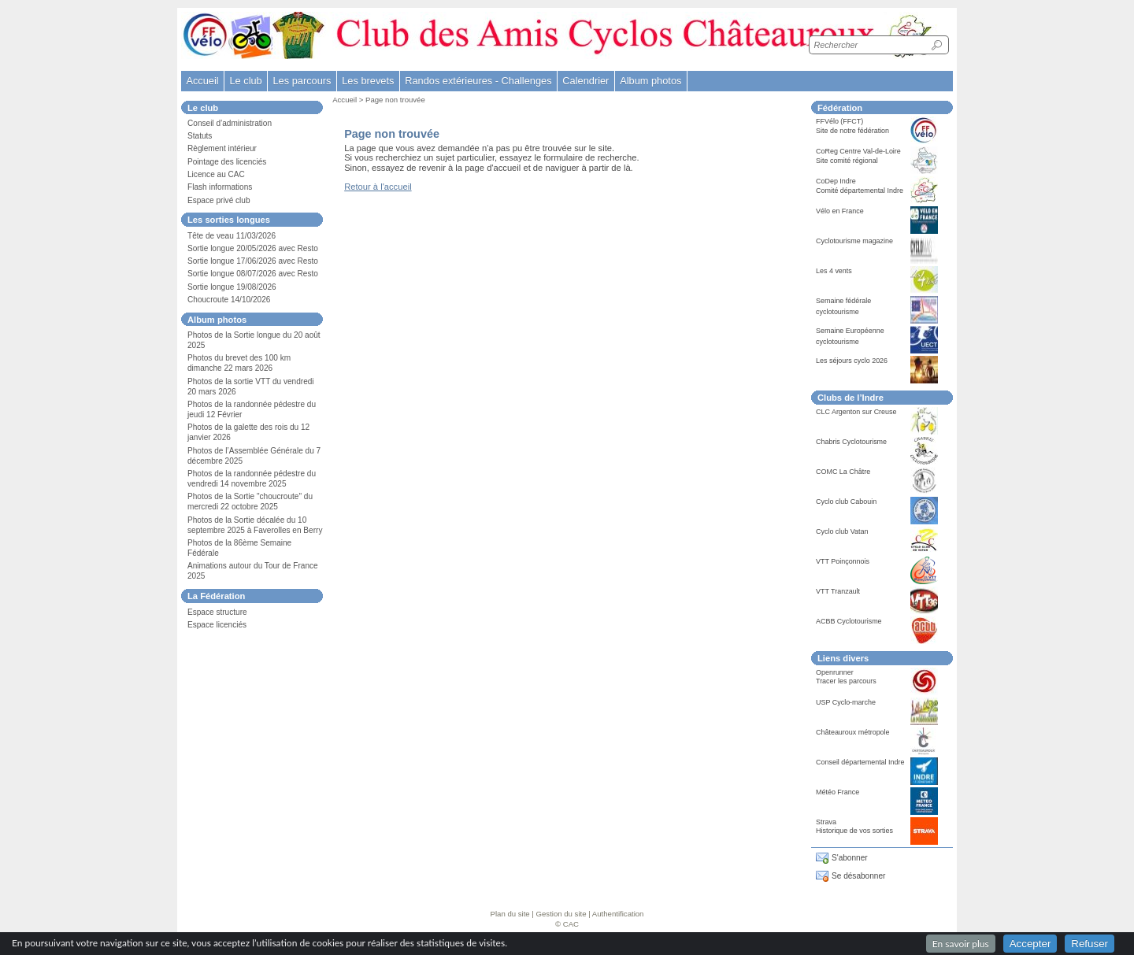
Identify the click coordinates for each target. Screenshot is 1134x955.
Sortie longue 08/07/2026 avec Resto (252, 273)
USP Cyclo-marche (846, 702)
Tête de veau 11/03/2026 (231, 235)
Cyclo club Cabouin (846, 501)
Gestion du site (561, 913)
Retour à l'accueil (377, 186)
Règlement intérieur (222, 148)
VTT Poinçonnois (842, 561)
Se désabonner (858, 876)
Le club (245, 81)
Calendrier (585, 81)
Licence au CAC (216, 174)
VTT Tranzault (838, 591)
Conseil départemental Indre (860, 762)
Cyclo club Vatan (842, 531)
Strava (826, 822)
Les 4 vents (834, 271)
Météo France (837, 792)
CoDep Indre (836, 181)
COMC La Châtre (843, 472)
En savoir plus (960, 943)
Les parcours (301, 81)
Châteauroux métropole (853, 732)
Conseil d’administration (229, 123)
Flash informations (219, 187)
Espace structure (217, 612)
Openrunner (835, 672)
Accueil (202, 81)
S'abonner (850, 857)
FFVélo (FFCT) (839, 121)
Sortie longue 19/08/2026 (231, 287)
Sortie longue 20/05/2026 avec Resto (252, 248)
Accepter (1030, 943)
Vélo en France (840, 211)
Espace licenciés (216, 624)
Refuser (1089, 943)
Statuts (199, 135)
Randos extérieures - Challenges (478, 81)
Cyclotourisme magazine (854, 241)
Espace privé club (218, 200)
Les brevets (368, 81)
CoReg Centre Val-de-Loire (858, 151)
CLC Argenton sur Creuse (856, 412)
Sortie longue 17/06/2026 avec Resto (252, 261)
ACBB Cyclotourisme (849, 621)
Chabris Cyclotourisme (851, 442)
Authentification (618, 913)
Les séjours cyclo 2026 (852, 361)
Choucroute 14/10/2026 (228, 299)
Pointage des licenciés (226, 161)
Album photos (650, 81)
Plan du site (510, 913)
